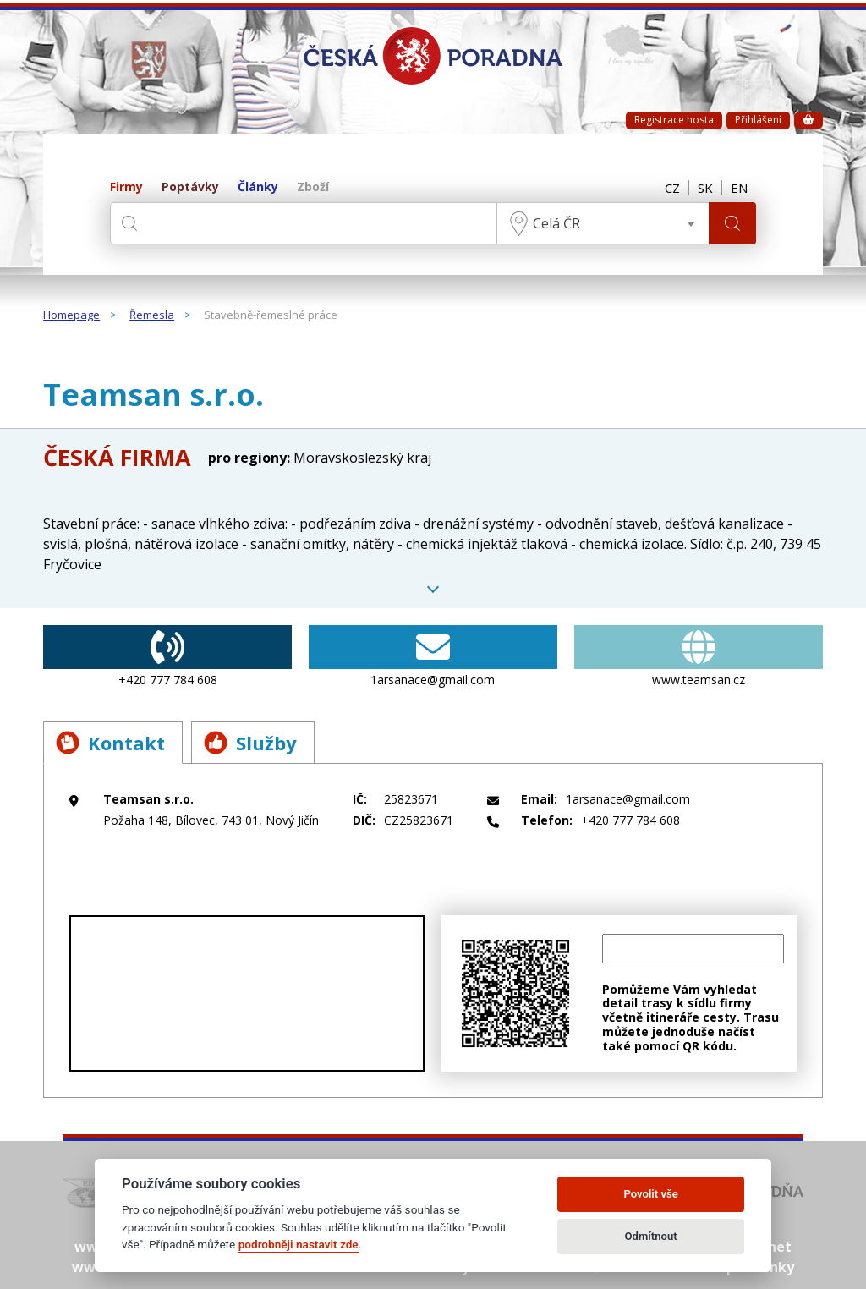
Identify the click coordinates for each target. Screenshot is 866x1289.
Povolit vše (650, 1194)
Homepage (71, 315)
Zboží (313, 187)
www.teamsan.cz (698, 656)
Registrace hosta (674, 119)
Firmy (126, 187)
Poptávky (190, 187)
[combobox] (603, 223)
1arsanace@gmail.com (433, 656)
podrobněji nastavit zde (298, 1244)
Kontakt (110, 742)
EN (739, 187)
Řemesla (151, 315)
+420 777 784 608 (167, 656)
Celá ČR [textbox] (556, 223)
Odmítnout (651, 1236)
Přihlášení (758, 119)
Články (258, 187)
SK (705, 187)
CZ (672, 187)
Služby (250, 742)
